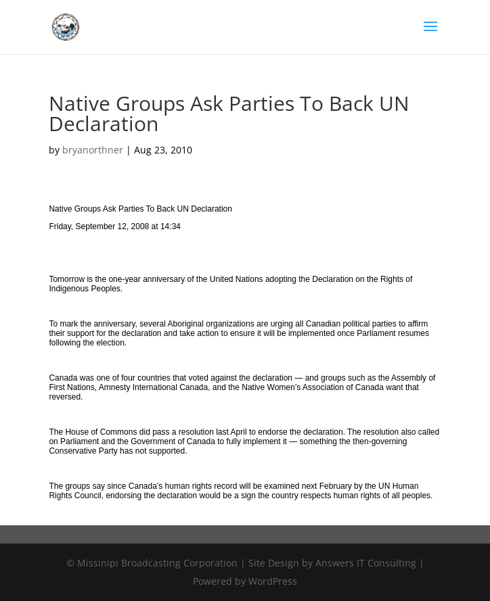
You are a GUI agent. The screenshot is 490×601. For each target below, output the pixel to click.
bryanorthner (92, 149)
